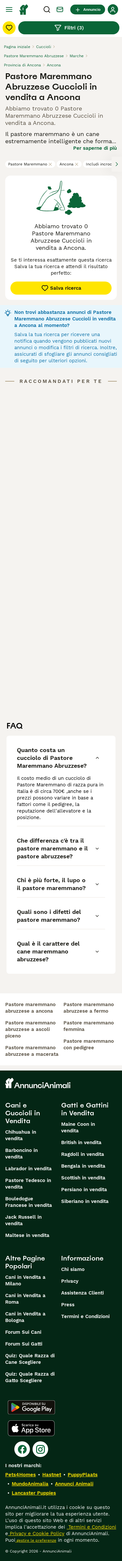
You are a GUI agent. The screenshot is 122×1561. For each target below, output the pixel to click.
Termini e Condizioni (85, 1316)
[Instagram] (40, 1449)
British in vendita (81, 1142)
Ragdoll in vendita (82, 1154)
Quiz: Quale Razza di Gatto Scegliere (30, 1377)
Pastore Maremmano (30, 164)
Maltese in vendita (27, 1235)
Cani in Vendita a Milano (25, 1280)
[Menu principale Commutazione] (9, 9)
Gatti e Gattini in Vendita (85, 1109)
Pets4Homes (20, 1475)
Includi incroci (102, 164)
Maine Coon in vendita (78, 1127)
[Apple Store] (31, 1428)
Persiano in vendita (84, 1189)
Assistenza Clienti (82, 1293)
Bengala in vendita (83, 1166)
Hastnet (51, 1475)
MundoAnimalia (30, 1484)
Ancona (69, 164)
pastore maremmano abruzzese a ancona (30, 1008)
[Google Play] (31, 1407)
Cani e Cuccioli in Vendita (22, 1113)
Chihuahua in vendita (20, 1135)
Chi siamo (73, 1269)
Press (68, 1305)
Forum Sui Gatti (23, 1344)
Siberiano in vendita (85, 1201)
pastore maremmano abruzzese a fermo (88, 1008)
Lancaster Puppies (34, 1493)
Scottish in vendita (83, 1178)
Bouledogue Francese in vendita (28, 1202)
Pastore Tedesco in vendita (28, 1183)
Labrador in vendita (28, 1169)
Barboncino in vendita (21, 1153)
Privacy (69, 1281)
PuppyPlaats (83, 1475)
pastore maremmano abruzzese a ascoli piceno (30, 1029)
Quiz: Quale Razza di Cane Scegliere (30, 1359)
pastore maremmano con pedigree (88, 1044)
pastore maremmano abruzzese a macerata (32, 1051)
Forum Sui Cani (23, 1332)
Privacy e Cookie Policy (36, 1533)
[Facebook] (22, 1449)
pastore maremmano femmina (88, 1026)
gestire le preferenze (35, 1540)
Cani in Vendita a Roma (25, 1299)
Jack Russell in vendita (23, 1220)
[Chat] (59, 9)
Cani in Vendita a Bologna (25, 1317)
